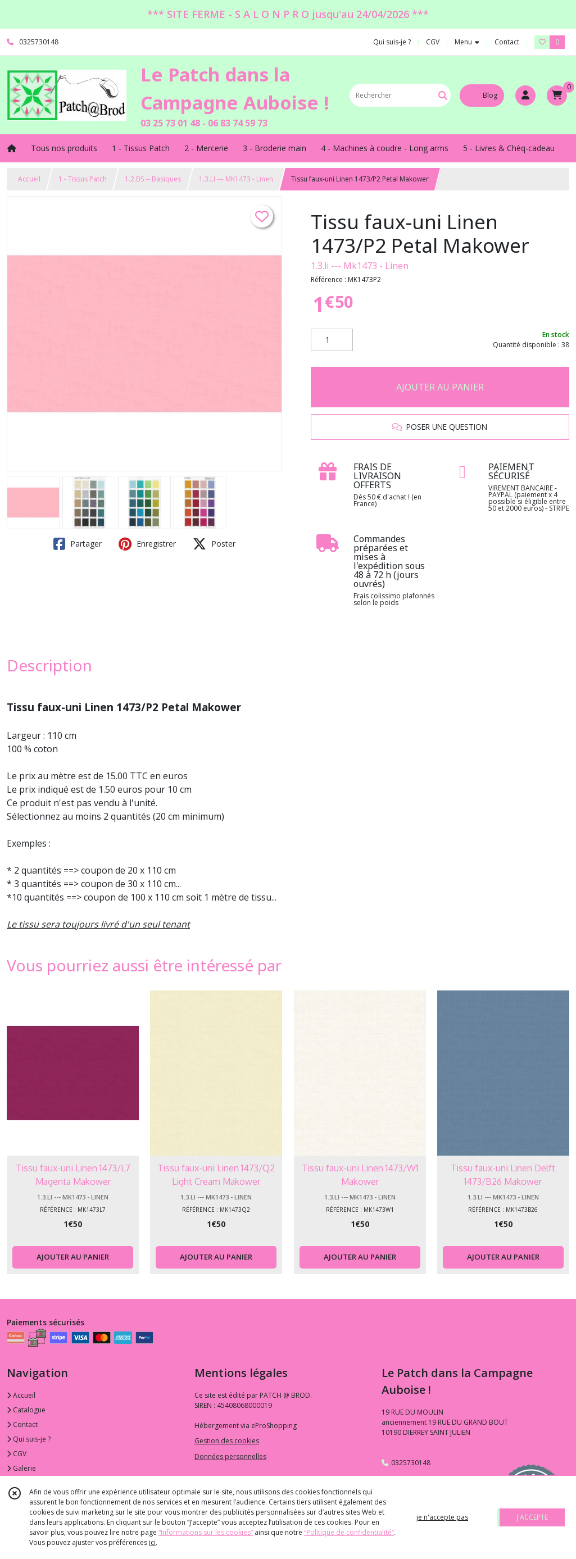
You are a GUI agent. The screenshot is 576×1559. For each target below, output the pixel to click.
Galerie (21, 1468)
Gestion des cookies (226, 1441)
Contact (507, 42)
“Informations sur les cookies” (205, 1532)
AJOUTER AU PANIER (440, 387)
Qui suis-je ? (29, 1439)
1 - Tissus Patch (82, 179)
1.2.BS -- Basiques (153, 179)
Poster (214, 544)
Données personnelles (230, 1456)
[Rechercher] (443, 95)
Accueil (29, 179)
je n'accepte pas (442, 1517)
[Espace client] (525, 95)
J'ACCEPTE (532, 1517)
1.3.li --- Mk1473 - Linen (360, 266)
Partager (77, 544)
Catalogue (26, 1410)
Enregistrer (147, 544)
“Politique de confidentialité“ (349, 1532)
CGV (16, 1453)
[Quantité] (332, 340)
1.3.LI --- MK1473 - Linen (236, 179)
